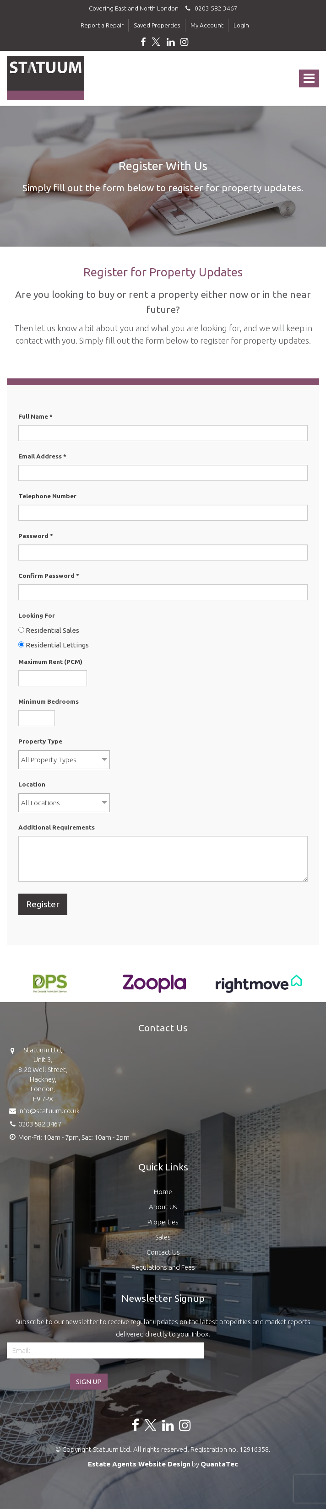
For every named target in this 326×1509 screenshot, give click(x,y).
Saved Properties (157, 25)
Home (163, 1192)
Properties (163, 1222)
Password (35, 535)
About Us (163, 1207)
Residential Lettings (53, 645)
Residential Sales (48, 630)
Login (241, 25)
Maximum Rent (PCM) (50, 661)
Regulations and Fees (163, 1267)
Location (31, 784)
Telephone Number (47, 496)
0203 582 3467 (210, 8)
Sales (163, 1237)
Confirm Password (48, 575)
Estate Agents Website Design (139, 1464)
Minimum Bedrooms (48, 701)
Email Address (42, 456)
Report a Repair (102, 25)
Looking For (36, 615)
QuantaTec (219, 1464)
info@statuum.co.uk (43, 1110)
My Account (206, 25)
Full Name (35, 416)
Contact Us (163, 1252)
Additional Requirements (56, 827)
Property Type (40, 741)
